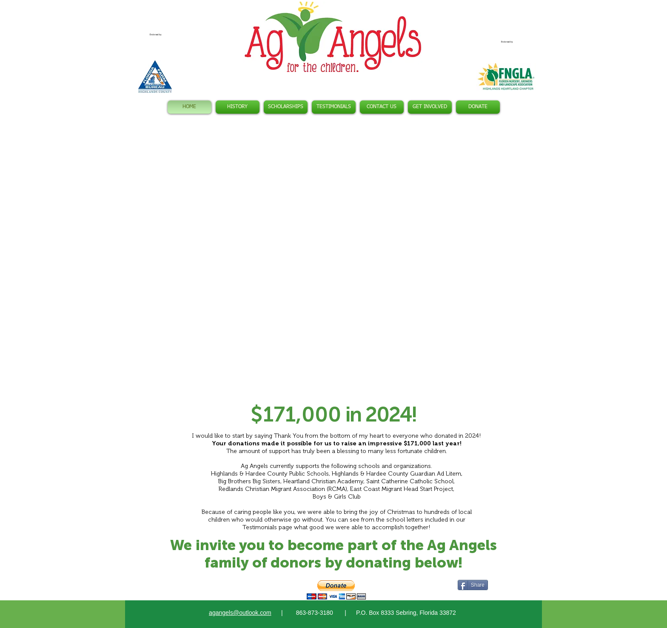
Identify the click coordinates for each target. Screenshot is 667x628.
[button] (333, 263)
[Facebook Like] (201, 584)
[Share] (473, 585)
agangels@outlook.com (240, 612)
